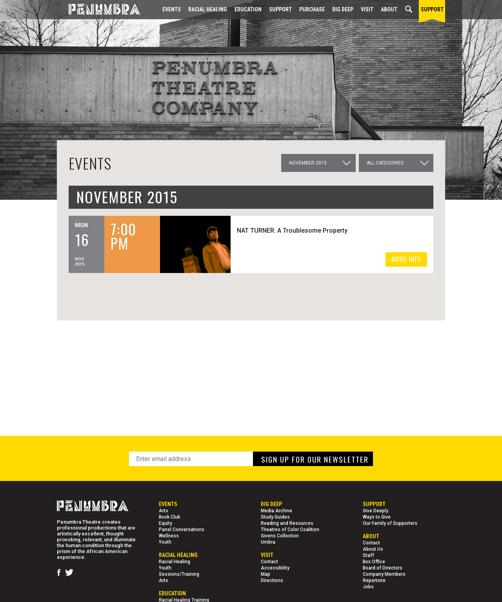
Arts (163, 510)
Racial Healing (207, 9)
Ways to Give (377, 517)
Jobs (368, 586)
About (389, 9)
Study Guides (275, 517)
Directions (272, 580)
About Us (373, 549)
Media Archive (276, 510)
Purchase (312, 9)
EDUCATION (248, 9)
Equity (165, 523)
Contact (269, 561)
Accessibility (275, 568)
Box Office (374, 561)
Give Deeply (375, 510)
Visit (367, 9)
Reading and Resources (287, 523)
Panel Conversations (181, 529)
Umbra (268, 542)
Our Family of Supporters (390, 523)
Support (280, 9)
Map (265, 574)
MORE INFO (406, 259)
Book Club (169, 517)
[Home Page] (98, 9)
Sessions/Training (179, 574)
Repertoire (374, 580)
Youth (165, 542)
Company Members (384, 574)
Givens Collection (280, 536)
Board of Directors (382, 568)
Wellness (169, 536)
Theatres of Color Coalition (290, 529)
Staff (368, 555)
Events (171, 9)
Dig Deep (342, 9)
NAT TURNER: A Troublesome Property (293, 230)
